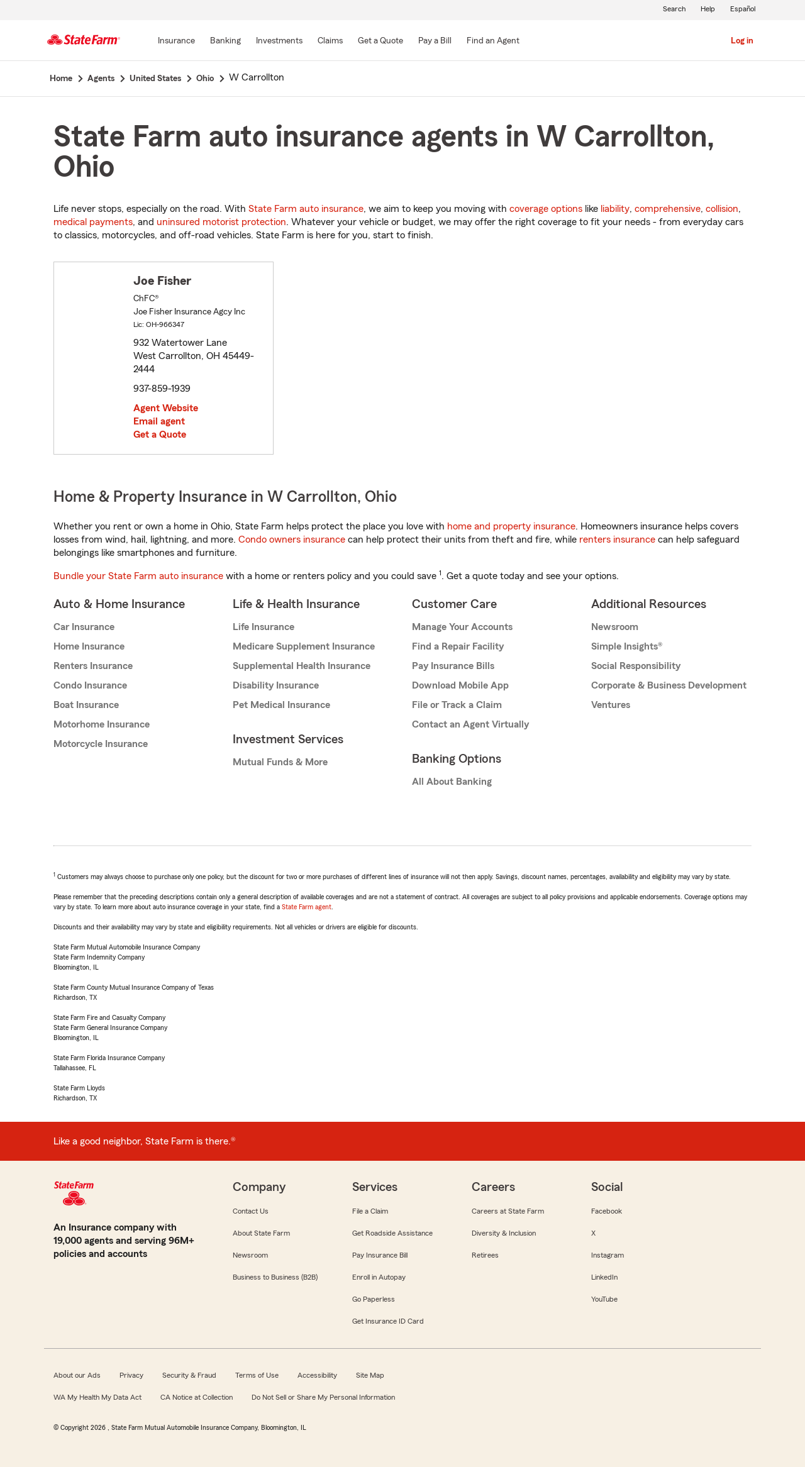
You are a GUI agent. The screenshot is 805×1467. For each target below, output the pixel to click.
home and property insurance (511, 526)
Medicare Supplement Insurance (304, 646)
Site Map (370, 1375)
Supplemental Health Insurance (301, 666)
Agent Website (165, 408)
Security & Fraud (189, 1375)
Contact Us (251, 1211)
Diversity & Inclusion (504, 1233)
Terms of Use (257, 1375)
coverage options (545, 209)
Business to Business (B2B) (275, 1277)
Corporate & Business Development (669, 685)
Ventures (610, 705)
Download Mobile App (460, 685)
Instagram (607, 1255)
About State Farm (261, 1233)
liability (615, 209)
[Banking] (225, 41)
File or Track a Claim (457, 705)
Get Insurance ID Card (388, 1321)
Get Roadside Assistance (392, 1233)
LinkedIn (604, 1277)
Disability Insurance (276, 685)
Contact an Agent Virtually (470, 724)
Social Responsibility (635, 666)
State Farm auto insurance (306, 209)
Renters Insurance (93, 666)
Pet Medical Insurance (281, 705)
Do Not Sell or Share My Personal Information (323, 1397)
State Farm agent (306, 907)
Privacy (131, 1375)
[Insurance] (176, 41)
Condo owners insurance (291, 539)
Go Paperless (373, 1299)
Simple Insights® (626, 646)
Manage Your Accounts (462, 627)
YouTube (604, 1299)
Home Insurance (89, 646)
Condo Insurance (90, 685)
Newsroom (614, 627)
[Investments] (279, 41)
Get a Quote (159, 434)
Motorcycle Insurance (100, 744)
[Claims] (330, 41)
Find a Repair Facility (458, 646)
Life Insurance (263, 627)
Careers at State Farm (508, 1211)
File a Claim (370, 1211)
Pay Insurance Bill (380, 1255)
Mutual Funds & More (280, 762)
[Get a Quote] (380, 41)
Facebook (606, 1211)
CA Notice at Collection (196, 1397)
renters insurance (617, 539)
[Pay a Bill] (435, 41)
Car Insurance (83, 627)
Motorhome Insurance (101, 724)
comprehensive (668, 209)
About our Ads (77, 1375)
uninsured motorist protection (221, 222)
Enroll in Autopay (379, 1277)
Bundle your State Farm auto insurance (138, 576)
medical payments (93, 222)
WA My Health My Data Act (97, 1397)
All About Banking (452, 782)
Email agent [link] (159, 421)
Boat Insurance (86, 705)
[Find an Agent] (493, 41)
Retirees (485, 1255)
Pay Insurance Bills (453, 666)
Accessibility (317, 1375)
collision (722, 209)
